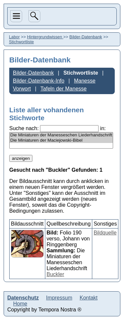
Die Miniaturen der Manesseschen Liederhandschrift (61, 135)
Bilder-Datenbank (85, 36)
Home (20, 303)
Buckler (55, 274)
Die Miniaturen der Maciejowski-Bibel (61, 140)
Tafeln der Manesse (63, 88)
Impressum (59, 298)
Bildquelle (105, 232)
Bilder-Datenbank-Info (38, 81)
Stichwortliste (80, 73)
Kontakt (89, 298)
